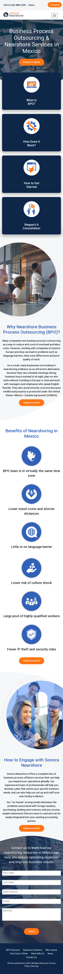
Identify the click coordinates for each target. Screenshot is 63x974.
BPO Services (13, 950)
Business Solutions (32, 950)
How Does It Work (19, 953)
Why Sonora (51, 950)
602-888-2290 (18, 5)
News (32, 5)
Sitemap (34, 966)
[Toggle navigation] (54, 15)
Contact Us (55, 5)
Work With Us (37, 953)
